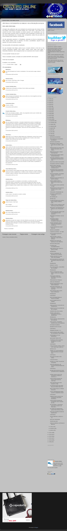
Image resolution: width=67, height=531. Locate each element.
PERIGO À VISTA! (54, 265)
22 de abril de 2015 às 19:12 (12, 214)
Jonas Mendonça (9, 168)
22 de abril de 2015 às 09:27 (12, 140)
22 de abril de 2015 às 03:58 (12, 74)
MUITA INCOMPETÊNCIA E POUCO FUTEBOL (56, 298)
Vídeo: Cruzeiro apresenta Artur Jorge (56, 54)
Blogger (36, 527)
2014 (50, 432)
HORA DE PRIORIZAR (55, 281)
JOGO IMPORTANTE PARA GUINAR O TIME (56, 383)
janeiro (51, 430)
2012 (50, 436)
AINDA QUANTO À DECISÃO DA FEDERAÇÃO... (57, 306)
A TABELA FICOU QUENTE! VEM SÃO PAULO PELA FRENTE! (57, 205)
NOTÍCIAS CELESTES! (55, 141)
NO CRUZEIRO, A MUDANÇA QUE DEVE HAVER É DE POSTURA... (56, 405)
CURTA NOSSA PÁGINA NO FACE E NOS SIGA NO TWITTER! (56, 379)
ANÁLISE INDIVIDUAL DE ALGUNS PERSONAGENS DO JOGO (57, 365)
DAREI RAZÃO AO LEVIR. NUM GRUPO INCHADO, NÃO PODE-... (57, 149)
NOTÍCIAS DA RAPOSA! (55, 137)
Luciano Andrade (9, 86)
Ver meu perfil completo (53, 467)
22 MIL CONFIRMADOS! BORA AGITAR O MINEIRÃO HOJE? (57, 392)
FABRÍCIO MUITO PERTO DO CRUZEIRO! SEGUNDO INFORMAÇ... (56, 397)
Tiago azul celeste (10, 200)
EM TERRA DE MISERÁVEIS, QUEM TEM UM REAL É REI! (57, 409)
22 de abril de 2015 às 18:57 (12, 206)
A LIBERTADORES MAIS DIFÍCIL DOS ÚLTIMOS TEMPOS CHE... (57, 201)
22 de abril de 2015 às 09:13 (12, 130)
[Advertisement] (56, 484)
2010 (50, 439)
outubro (52, 124)
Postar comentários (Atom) (11, 237)
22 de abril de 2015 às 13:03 (12, 164)
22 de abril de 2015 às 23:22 (12, 225)
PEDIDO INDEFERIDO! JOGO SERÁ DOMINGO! (56, 284)
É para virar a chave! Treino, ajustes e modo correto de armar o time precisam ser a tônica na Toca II (56, 57)
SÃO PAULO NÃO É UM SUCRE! (57, 161)
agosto (51, 128)
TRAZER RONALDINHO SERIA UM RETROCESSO (56, 155)
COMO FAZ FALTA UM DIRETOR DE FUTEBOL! (57, 309)
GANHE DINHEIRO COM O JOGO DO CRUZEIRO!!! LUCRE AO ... (56, 224)
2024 (50, 102)
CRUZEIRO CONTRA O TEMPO (57, 163)
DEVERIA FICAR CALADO (55, 326)
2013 (50, 434)
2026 (50, 98)
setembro (52, 126)
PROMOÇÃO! (53, 251)
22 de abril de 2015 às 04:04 (12, 82)
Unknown (8, 78)
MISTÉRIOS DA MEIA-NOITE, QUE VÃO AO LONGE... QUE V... (57, 144)
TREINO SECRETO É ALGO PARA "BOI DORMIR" (56, 257)
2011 (50, 438)
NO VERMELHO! (53, 196)
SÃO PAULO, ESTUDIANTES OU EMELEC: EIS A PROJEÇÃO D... (57, 208)
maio (51, 133)
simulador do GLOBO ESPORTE (23, 56)
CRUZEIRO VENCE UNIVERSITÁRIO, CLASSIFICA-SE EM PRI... (56, 220)
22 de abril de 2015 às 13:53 (12, 175)
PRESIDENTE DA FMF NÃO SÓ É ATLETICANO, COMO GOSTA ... (57, 189)
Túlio (7, 134)
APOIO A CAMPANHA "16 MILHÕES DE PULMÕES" (56, 254)
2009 (50, 441)
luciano (7, 145)
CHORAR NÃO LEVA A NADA (56, 311)
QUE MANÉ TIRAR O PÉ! (55, 338)
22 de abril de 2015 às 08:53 (12, 116)
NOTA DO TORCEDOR (55, 419)
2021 (50, 108)
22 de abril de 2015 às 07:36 (12, 99)
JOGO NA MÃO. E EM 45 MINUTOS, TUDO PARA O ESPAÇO (56, 237)
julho (51, 129)
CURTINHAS (53, 295)
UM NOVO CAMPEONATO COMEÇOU (55, 194)
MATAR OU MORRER (54, 229)
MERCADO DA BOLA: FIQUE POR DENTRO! (56, 152)
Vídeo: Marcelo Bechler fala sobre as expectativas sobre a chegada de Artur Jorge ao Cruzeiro (56, 61)
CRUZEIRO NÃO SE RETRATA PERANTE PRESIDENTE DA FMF (56, 170)
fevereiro (52, 428)
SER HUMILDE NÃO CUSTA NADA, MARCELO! (56, 291)
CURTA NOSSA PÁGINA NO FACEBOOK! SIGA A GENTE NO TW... (56, 401)
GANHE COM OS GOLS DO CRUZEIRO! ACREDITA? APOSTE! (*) (56, 375)
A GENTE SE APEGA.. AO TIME (57, 231)
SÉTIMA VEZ (53, 198)
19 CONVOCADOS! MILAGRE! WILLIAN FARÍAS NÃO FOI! (56, 386)
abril (51, 135)
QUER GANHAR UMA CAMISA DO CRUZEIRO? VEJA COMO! (57, 333)
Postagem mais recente (9, 234)
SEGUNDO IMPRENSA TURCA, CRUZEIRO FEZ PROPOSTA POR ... (57, 159)
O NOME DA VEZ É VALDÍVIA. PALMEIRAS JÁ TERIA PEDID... (56, 341)
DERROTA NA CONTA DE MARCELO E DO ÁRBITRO (56, 241)
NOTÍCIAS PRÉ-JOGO (55, 243)
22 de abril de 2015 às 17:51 (12, 188)
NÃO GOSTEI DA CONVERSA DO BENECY (56, 139)
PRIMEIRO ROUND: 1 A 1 (55, 330)
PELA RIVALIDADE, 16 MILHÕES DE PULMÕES (57, 267)
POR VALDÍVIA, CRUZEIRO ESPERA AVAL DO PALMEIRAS (57, 322)
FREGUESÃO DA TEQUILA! (56, 280)
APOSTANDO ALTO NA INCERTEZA (55, 336)
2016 (50, 117)
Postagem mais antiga (38, 234)
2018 (50, 113)
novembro (52, 122)
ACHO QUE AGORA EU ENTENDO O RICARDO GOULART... (55, 277)
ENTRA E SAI (53, 348)
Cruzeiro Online (9, 111)
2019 (50, 111)
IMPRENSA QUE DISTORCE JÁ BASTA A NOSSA (57, 178)
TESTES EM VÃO (54, 421)
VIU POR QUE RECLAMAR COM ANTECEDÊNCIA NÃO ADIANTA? (57, 212)
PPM (7, 69)
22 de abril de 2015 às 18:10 (12, 195)
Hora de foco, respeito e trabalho (54, 46)
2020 (50, 109)
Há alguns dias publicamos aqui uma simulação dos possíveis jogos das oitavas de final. (23, 29)
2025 (50, 100)
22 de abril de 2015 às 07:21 (12, 90)
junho (51, 131)
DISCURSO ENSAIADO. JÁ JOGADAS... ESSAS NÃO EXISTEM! (56, 287)
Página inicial (24, 234)
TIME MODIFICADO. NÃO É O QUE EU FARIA (56, 249)
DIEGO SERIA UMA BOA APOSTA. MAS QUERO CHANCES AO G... (55, 166)
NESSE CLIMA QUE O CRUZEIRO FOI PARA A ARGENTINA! (55, 314)
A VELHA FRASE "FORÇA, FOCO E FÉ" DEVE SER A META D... (57, 346)
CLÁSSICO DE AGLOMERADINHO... (55, 246)
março (51, 426)
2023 (50, 104)
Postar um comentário (8, 228)
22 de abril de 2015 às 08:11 (12, 106)
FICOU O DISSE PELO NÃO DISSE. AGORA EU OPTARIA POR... (57, 273)
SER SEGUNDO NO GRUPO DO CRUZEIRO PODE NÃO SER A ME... (57, 260)
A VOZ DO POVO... (54, 359)
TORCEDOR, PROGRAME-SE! (56, 192)
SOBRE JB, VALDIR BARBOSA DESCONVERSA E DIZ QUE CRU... (56, 351)
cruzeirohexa (9, 103)
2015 (50, 119)
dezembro (52, 120)
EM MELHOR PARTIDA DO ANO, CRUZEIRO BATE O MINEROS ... (57, 371)
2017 (50, 115)
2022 (50, 106)
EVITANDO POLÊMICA (55, 324)
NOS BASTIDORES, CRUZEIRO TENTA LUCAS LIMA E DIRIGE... (57, 175)
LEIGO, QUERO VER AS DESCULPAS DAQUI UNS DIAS (56, 182)
